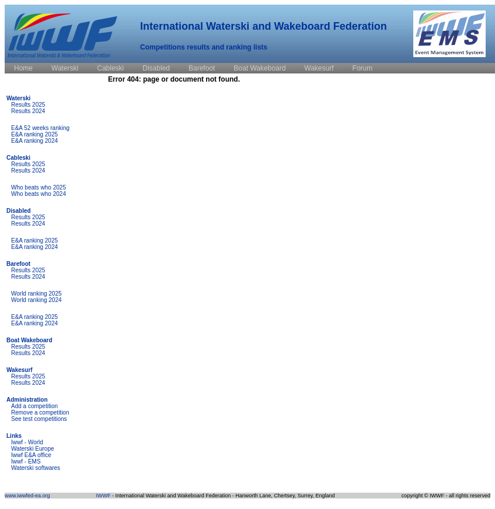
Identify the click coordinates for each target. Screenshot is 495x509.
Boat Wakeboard (29, 340)
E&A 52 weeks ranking (40, 128)
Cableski (18, 158)
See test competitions (39, 419)
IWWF (103, 496)
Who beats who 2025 (38, 187)
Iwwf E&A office (31, 455)
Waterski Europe (32, 448)
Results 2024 (28, 111)
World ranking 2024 (36, 300)
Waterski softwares (35, 468)
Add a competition (34, 406)
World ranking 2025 (36, 293)
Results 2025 (28, 104)
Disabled (18, 211)
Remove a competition (40, 412)
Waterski (18, 98)
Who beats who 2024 (38, 194)
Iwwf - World (27, 442)
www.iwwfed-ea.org (27, 496)
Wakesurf (19, 370)
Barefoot (18, 264)
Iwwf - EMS (26, 461)
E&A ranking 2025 (34, 134)
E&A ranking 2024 (34, 141)
